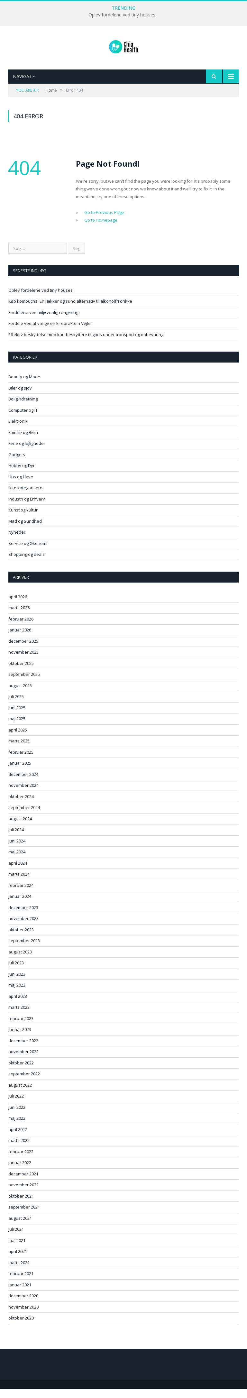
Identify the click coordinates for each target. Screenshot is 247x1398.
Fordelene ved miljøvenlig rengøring (43, 321)
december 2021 (23, 1182)
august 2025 (20, 694)
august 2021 (20, 1227)
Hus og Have (20, 485)
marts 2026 (19, 616)
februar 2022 (20, 1160)
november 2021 (23, 1193)
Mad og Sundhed (25, 530)
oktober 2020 (21, 1326)
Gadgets (16, 463)
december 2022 (23, 1049)
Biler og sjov (20, 397)
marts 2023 (19, 1016)
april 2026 (17, 605)
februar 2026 (20, 627)
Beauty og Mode (24, 385)
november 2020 (23, 1316)
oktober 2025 (21, 672)
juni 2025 (16, 716)
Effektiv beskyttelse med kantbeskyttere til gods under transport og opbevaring (85, 343)
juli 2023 (16, 971)
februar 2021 (20, 1282)
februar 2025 (20, 761)
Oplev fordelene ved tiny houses (121, 15)
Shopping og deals (26, 563)
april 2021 (17, 1260)
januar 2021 (19, 1293)
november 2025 (23, 661)
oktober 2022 (21, 1071)
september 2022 (24, 1082)
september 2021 (24, 1216)
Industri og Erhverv (26, 507)
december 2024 (23, 783)
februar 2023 (20, 1027)
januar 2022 (19, 1171)
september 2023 (24, 949)
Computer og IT (23, 419)
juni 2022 (16, 1116)
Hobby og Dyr (21, 474)
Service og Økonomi (27, 552)
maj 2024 (16, 860)
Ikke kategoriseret (26, 496)
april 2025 (17, 738)
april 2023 (17, 1005)
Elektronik (18, 430)
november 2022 (23, 1060)
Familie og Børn (23, 441)
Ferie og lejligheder (26, 452)
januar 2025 (19, 772)
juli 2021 (16, 1238)
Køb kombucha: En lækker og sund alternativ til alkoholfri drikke (70, 310)
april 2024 (17, 872)
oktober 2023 (21, 938)
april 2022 (17, 1138)
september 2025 (24, 683)
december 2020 (23, 1304)
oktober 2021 (21, 1205)
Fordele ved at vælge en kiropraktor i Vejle (49, 332)
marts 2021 (19, 1271)
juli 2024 (16, 838)
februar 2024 (20, 894)
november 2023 (23, 927)
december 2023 (23, 916)
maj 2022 (16, 1127)
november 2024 (23, 794)
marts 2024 (19, 883)
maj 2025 (16, 727)
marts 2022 (19, 1149)
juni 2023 (16, 983)
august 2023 (20, 960)
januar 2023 (19, 1038)
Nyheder (16, 541)
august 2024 (20, 827)
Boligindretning (23, 407)
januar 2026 (19, 638)
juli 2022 (16, 1105)
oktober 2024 (21, 805)
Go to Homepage (100, 229)
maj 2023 (16, 994)
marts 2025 (19, 749)
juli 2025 (16, 705)
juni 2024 (16, 849)
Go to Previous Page (104, 221)
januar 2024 (19, 905)
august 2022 (20, 1094)
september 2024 (24, 816)
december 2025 (23, 650)
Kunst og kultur (23, 518)
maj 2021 (16, 1249)
